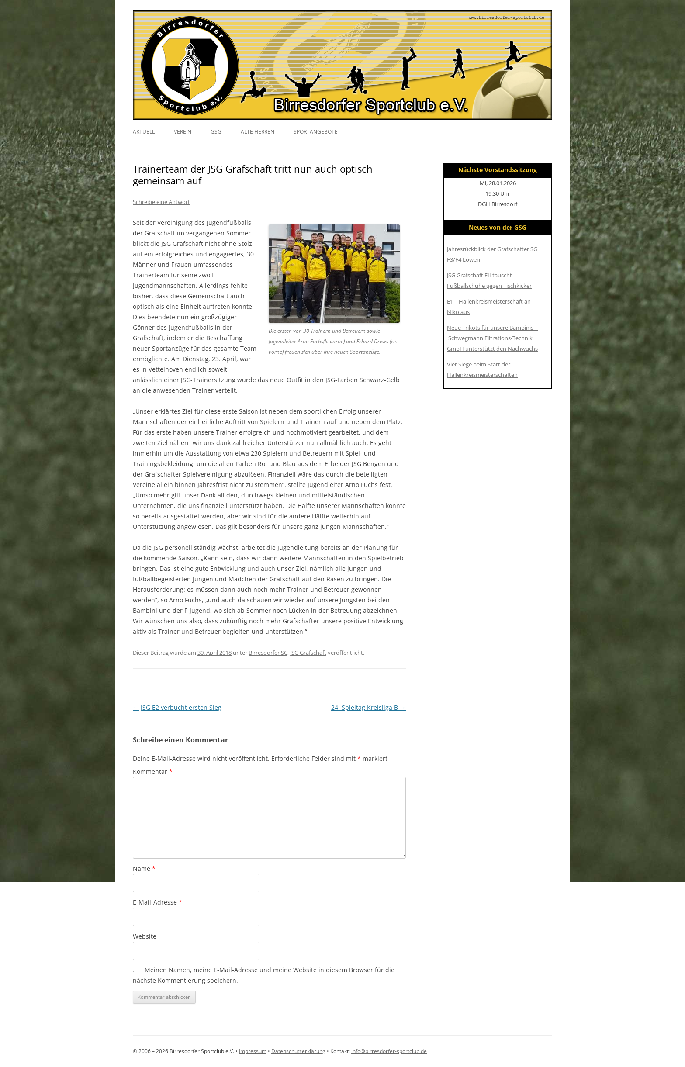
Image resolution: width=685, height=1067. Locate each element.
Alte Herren (257, 131)
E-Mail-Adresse (157, 902)
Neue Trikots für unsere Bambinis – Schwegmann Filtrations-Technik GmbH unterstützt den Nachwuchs (492, 338)
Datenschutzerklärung (298, 1051)
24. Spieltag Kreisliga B (368, 707)
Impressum (252, 1051)
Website (144, 936)
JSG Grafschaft (308, 652)
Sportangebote (316, 131)
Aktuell (144, 131)
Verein (182, 131)
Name (144, 868)
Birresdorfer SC (268, 652)
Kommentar (153, 771)
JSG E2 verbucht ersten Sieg (177, 707)
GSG (216, 131)
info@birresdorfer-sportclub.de (389, 1051)
